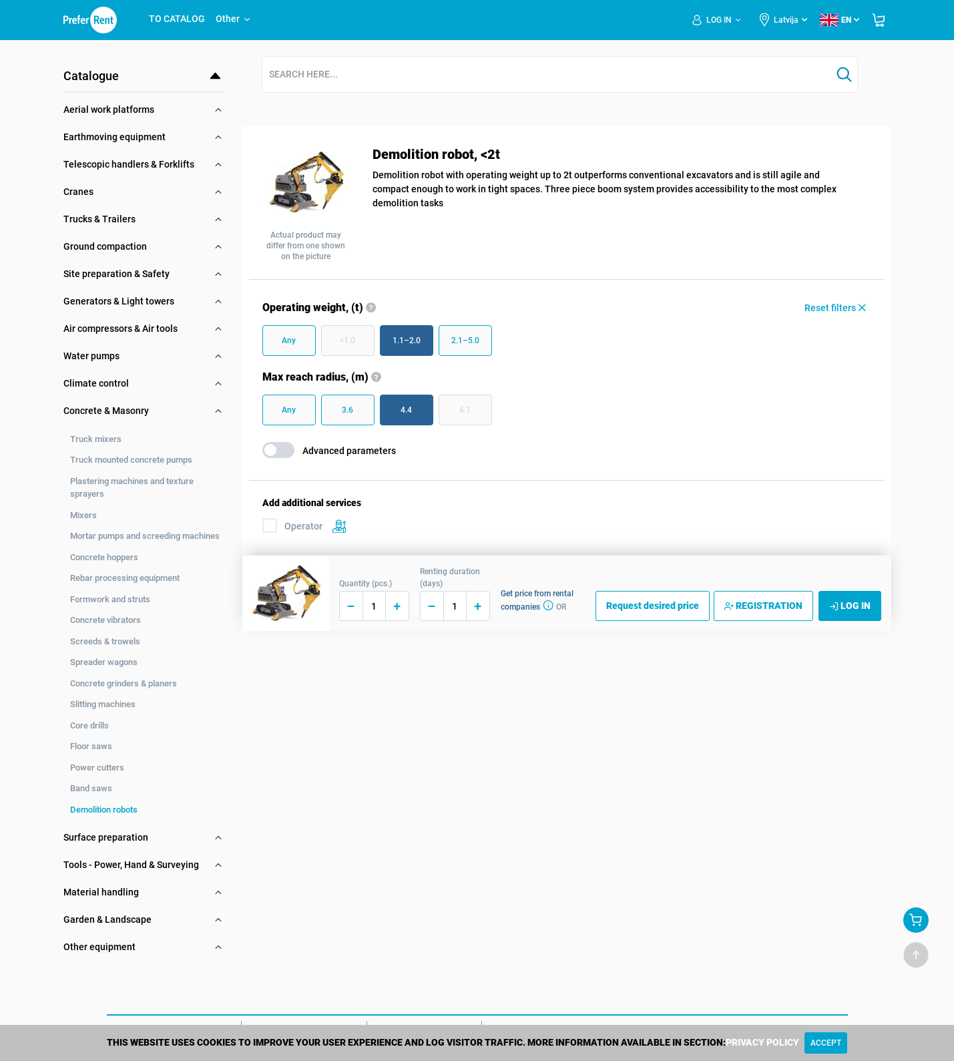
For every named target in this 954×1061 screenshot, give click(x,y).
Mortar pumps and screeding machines (145, 536)
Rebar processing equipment (125, 578)
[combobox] (546, 75)
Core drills (89, 725)
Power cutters (97, 768)
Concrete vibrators (105, 620)
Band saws (91, 788)
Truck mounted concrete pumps (131, 460)
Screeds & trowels (105, 641)
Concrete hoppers (104, 557)
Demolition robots (104, 810)
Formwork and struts (110, 599)
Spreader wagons (104, 662)
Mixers (83, 515)
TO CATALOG (177, 18)
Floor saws (91, 746)
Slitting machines (103, 704)
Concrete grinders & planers (123, 683)
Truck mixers (96, 439)
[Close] (825, 1043)
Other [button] (234, 18)
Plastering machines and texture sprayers (132, 487)
